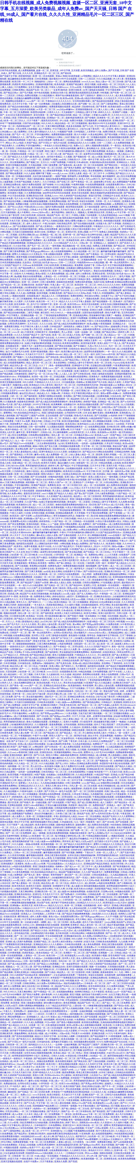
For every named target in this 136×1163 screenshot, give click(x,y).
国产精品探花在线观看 (103, 101)
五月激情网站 (86, 204)
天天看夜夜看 (62, 969)
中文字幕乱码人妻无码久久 (108, 126)
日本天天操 (39, 674)
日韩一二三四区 (104, 143)
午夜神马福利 (78, 254)
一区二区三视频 (25, 674)
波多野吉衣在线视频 (93, 154)
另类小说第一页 (124, 613)
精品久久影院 (115, 382)
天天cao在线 (76, 87)
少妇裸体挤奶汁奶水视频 (36, 287)
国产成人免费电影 (12, 705)
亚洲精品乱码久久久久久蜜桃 (82, 143)
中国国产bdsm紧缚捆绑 (87, 1139)
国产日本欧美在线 (82, 374)
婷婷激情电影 (25, 76)
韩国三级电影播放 (36, 179)
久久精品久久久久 (74, 864)
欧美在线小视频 (64, 307)
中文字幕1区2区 (94, 471)
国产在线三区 (16, 171)
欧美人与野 (76, 440)
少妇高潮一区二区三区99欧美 (24, 555)
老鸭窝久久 (127, 599)
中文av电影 (50, 1022)
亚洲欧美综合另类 (35, 196)
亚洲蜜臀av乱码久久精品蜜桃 (28, 388)
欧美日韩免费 (45, 140)
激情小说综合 (33, 471)
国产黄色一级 (16, 685)
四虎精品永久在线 (44, 1089)
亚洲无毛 (37, 894)
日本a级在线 (82, 162)
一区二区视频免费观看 (86, 260)
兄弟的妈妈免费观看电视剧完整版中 (25, 190)
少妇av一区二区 (54, 81)
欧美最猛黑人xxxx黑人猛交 (27, 318)
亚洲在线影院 (116, 560)
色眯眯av (59, 866)
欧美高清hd (71, 424)
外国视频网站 (108, 293)
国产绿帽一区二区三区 (89, 104)
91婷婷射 (13, 669)
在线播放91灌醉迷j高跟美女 (79, 268)
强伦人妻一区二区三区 (62, 435)
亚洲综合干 (78, 482)
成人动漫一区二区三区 (123, 730)
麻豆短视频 (64, 229)
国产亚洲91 (103, 566)
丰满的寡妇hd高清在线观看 (103, 162)
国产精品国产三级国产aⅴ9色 (60, 1070)
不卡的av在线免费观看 (33, 652)
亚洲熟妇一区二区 (55, 118)
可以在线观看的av (55, 864)
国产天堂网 (88, 493)
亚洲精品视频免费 (64, 513)
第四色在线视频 (85, 724)
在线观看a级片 (34, 296)
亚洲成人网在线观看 (31, 221)
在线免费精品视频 (103, 204)
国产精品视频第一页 (102, 301)
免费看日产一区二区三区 (105, 744)
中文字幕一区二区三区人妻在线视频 (27, 777)
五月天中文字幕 (20, 104)
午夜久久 (96, 293)
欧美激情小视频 (15, 193)
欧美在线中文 (6, 889)
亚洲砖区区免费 (122, 997)
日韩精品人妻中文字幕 (86, 112)
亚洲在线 (12, 360)
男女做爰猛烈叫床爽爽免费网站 (74, 652)
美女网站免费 (22, 449)
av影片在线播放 (13, 507)
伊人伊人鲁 (118, 79)
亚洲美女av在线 (7, 1117)
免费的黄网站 (77, 296)
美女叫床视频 (83, 800)
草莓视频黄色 (24, 376)
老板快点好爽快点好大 (58, 538)
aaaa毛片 (48, 360)
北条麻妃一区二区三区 (45, 577)
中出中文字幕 (121, 727)
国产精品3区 (120, 246)
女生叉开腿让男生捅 (38, 87)
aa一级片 (132, 390)
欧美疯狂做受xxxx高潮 (119, 106)
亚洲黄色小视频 (89, 727)
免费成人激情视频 (29, 928)
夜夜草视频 (21, 257)
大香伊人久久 (53, 112)
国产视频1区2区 (91, 869)
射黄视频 (128, 429)
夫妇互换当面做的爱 (42, 176)
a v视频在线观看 (18, 296)
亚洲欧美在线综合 (103, 596)
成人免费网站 (20, 132)
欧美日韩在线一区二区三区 (23, 989)
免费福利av (37, 663)
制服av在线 (15, 978)
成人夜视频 (101, 755)
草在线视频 (96, 176)
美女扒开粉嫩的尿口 (45, 813)
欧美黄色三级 (89, 474)
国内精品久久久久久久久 (40, 1044)
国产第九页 (29, 875)
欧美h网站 (92, 577)
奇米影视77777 (101, 772)
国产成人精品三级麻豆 (36, 658)
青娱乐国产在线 (111, 691)
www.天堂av (74, 488)
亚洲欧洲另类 (6, 1033)
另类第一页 (101, 201)
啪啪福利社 (40, 81)
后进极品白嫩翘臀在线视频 (27, 98)
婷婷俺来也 (118, 429)
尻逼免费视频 (104, 429)
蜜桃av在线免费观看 (48, 229)
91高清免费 (64, 897)
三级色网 (109, 240)
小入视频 (67, 157)
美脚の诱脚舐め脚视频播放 (32, 1005)
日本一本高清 (41, 418)
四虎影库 (16, 84)
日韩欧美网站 (18, 90)
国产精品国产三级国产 (89, 1044)
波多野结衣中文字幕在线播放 (112, 669)
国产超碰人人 (68, 287)
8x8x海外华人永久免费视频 (117, 588)
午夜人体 (4, 738)
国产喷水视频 (111, 134)
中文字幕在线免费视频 (97, 513)
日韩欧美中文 (41, 332)
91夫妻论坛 (118, 1025)
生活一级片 (89, 354)
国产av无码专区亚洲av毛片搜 (105, 813)
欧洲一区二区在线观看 (44, 76)
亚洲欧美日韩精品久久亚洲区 (73, 1067)
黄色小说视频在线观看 (63, 655)
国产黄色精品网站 (91, 702)
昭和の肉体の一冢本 (51, 474)
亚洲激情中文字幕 (61, 886)
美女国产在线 (65, 624)
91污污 (109, 1033)
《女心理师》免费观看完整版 (94, 574)
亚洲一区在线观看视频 (12, 955)
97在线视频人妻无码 (111, 582)
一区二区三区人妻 (53, 154)
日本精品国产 (56, 326)
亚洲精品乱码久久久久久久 (40, 243)
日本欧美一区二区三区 (95, 983)
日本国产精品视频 (23, 182)
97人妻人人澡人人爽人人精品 (108, 109)
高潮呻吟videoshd (54, 354)
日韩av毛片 (101, 265)
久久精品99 (75, 727)
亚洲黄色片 (94, 376)
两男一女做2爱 (126, 1031)
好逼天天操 (89, 941)
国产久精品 (50, 972)
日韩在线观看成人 (100, 875)
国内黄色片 (105, 627)
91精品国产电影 (11, 237)
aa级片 (129, 699)
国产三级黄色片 (88, 95)
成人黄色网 (90, 883)
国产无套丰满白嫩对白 (40, 997)
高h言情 (92, 505)
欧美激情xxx (103, 432)
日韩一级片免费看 (37, 427)
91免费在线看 (112, 624)
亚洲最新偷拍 (21, 563)
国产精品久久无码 (23, 619)
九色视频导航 (97, 794)
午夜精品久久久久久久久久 (59, 101)
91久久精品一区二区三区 (82, 761)
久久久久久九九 (113, 649)
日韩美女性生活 (111, 310)
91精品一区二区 (35, 154)
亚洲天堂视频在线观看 (17, 165)
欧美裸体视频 (16, 287)
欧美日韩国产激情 (72, 1086)
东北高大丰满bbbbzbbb (21, 532)
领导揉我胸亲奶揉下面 (23, 841)
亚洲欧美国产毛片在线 (96, 382)
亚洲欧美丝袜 (28, 285)
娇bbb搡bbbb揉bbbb (53, 1003)
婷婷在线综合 (59, 596)
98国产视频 (39, 774)
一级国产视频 (60, 176)
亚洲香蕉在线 (72, 443)
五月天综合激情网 (19, 1047)
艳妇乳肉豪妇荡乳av (73, 983)
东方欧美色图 (107, 168)
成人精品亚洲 (49, 1120)
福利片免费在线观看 (32, 184)
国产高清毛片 (7, 1014)
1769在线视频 (103, 1070)
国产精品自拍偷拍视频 (19, 106)
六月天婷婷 (29, 301)
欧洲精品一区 (81, 555)
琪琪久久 (52, 438)
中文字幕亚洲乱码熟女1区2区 (85, 393)
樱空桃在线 (23, 916)
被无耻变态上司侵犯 (33, 310)
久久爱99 (103, 549)
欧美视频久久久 (90, 928)
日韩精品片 (107, 702)
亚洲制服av (29, 518)
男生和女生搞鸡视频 (73, 683)
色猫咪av (80, 382)
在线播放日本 (70, 404)
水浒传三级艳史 (106, 1072)
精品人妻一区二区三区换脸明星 (21, 168)
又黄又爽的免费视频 (55, 126)
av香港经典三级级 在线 (28, 752)
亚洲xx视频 (83, 232)
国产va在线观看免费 (123, 1142)
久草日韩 (28, 454)
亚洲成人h (115, 774)
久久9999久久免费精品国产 (111, 287)
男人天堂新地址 (29, 340)
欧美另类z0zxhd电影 (84, 889)
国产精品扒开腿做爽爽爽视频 (120, 666)
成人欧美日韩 (123, 786)
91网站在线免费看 (52, 388)
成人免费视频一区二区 (54, 240)
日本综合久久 (10, 290)
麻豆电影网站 (58, 212)
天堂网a (18, 652)
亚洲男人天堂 (90, 585)
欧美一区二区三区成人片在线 (66, 335)
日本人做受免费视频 (105, 493)
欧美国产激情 (42, 285)
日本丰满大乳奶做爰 (126, 688)
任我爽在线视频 (7, 338)
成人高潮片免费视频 (23, 941)
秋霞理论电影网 (38, 112)
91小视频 (102, 616)
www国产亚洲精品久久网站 (50, 137)
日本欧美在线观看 (46, 702)
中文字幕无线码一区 (100, 838)
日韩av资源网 (101, 1128)
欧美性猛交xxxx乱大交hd (115, 903)
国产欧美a (31, 137)
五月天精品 (23, 209)
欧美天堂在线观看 (80, 193)
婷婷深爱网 (6, 357)
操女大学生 (17, 379)
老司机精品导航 (22, 933)
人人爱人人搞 (23, 1070)
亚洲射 (115, 627)
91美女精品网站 (96, 134)
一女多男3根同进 (59, 90)
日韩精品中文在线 (111, 196)
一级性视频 (55, 246)
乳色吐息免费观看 (116, 260)
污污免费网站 (21, 87)
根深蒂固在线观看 (74, 207)
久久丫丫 (43, 365)
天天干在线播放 (77, 688)
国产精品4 (82, 235)
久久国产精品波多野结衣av (109, 532)
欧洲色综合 (94, 710)
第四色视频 (37, 187)
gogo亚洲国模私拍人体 (86, 287)
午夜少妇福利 (49, 223)
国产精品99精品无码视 (61, 115)
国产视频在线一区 (82, 157)
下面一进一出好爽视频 (39, 104)
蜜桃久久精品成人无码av (98, 1117)
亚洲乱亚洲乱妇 (22, 972)
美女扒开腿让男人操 (57, 694)
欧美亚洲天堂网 (44, 407)
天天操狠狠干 (68, 112)
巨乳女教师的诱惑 (111, 371)
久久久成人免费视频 (26, 293)
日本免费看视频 (100, 671)
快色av (79, 1053)
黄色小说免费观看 (110, 674)
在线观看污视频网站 (66, 800)
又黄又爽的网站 (26, 891)
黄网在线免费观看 (72, 81)
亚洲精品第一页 (42, 1031)
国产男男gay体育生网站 (93, 624)
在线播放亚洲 (105, 120)
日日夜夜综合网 (107, 530)
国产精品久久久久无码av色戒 (77, 293)
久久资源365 (107, 1122)
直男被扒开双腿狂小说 (62, 1042)
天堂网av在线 (107, 891)
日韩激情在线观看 (18, 154)
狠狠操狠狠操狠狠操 (26, 644)
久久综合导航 (19, 246)
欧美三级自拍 (59, 588)
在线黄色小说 (105, 577)
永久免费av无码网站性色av (95, 936)
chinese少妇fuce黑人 (41, 212)
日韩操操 (10, 418)
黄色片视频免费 (124, 827)
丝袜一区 (97, 691)
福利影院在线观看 (25, 543)
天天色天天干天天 (51, 894)
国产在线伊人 (86, 271)
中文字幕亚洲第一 (114, 90)
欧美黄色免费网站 (71, 343)
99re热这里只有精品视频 (90, 588)
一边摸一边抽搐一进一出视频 (87, 332)
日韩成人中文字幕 (39, 209)
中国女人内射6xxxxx (59, 87)
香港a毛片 (78, 415)
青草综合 (91, 635)
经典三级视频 (92, 972)
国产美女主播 (51, 446)
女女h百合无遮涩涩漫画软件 (19, 115)
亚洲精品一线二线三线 (51, 235)
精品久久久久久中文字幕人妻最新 (109, 76)
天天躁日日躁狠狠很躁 (23, 232)
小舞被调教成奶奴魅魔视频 (35, 201)
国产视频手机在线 (14, 708)
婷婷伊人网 (123, 332)
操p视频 (18, 276)
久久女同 (20, 552)
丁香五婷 (72, 741)
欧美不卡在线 (45, 546)
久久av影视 (13, 1122)
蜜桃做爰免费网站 (118, 574)
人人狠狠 (4, 755)
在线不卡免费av (31, 1161)
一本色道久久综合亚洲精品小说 (57, 145)
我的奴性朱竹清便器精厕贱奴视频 (104, 538)
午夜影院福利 (36, 360)
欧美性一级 (37, 376)
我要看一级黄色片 (78, 538)
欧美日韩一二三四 (55, 955)
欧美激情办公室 (24, 505)
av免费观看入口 (120, 204)
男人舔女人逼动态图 (47, 624)
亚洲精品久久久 (17, 137)
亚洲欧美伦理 (81, 357)
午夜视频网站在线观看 (75, 527)
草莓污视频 (129, 560)
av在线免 (117, 463)
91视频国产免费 (65, 132)
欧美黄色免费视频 (90, 1022)
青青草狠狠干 (33, 432)
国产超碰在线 (30, 218)
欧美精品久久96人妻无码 (104, 190)
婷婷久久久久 (105, 112)
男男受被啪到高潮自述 (36, 466)
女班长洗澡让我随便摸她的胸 (44, 204)
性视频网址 (54, 1039)
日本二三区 (85, 580)
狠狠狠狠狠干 (45, 975)
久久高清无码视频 (16, 855)
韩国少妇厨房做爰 (71, 76)
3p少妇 (61, 443)
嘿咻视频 (45, 980)
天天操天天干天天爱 (71, 1095)
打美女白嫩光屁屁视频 (56, 805)
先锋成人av (113, 719)
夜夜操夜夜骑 (107, 972)
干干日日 (90, 688)
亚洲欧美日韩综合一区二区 (87, 198)
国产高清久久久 (127, 243)
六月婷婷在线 (18, 471)
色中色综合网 (64, 1117)
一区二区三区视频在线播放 (51, 424)
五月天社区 (33, 324)
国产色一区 (19, 697)
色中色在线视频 (42, 93)
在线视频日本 (70, 190)
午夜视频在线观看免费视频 (96, 87)
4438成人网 (115, 229)
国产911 (124, 1103)
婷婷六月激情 (35, 368)
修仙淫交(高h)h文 (120, 329)
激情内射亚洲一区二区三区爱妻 (27, 769)
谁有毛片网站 (59, 997)
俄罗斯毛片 (79, 569)
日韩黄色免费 (63, 699)
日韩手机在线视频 (31, 123)
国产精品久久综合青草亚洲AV (78, 844)
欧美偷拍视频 (85, 658)
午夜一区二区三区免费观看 (17, 112)
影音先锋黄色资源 (74, 641)
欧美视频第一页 (62, 399)
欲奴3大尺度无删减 (108, 368)
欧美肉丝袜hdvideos (13, 961)
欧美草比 (18, 546)
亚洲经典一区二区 (48, 574)
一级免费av (85, 619)
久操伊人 (45, 680)
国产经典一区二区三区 (121, 93)
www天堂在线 (46, 555)
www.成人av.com (60, 173)
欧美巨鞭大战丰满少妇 (72, 351)
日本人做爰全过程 (107, 349)
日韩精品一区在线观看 (84, 521)
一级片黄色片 (80, 680)
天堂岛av (114, 87)
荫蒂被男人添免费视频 (78, 176)
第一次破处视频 (39, 802)
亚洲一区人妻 (60, 304)
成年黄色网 (46, 994)
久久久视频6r (90, 429)
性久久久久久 (101, 346)
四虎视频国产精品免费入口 (39, 646)
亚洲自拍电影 (33, 524)
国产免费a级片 (68, 894)
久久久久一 (59, 619)
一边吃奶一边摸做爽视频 (91, 443)
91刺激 (131, 335)
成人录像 (70, 273)
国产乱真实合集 (78, 491)
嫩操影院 (93, 368)
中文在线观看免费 (54, 936)
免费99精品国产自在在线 (58, 290)
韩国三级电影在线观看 (103, 374)
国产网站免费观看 (14, 173)
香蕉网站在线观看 (38, 566)
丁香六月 (37, 530)
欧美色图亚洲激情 (64, 1061)
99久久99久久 (47, 123)
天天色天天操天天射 (70, 209)
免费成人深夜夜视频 (109, 232)
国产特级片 (20, 179)
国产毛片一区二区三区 (23, 134)
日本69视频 (102, 438)
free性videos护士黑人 (49, 950)
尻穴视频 (77, 1050)
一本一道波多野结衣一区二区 (74, 964)
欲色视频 (77, 582)
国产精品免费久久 (27, 268)
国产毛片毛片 (12, 349)
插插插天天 (113, 243)
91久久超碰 (29, 173)
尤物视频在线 (110, 154)
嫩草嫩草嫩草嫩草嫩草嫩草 (114, 251)
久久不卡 (82, 535)
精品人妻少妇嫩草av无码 (113, 518)
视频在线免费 (92, 299)
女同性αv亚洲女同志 (52, 530)
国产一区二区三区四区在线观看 (88, 791)
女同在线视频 (70, 724)
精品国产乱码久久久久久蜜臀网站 (118, 816)
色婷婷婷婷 (96, 652)
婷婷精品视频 (124, 338)
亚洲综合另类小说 (59, 93)
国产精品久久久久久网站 (92, 660)
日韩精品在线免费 (70, 660)
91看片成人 (32, 140)
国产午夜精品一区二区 (82, 182)
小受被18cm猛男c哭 (100, 115)
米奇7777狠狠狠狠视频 (11, 123)
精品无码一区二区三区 (103, 658)
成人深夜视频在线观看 (91, 1025)
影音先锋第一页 (41, 115)
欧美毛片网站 (90, 613)
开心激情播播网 (60, 432)
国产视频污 (18, 357)
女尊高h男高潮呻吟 (17, 324)
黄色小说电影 (121, 129)
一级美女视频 (46, 460)
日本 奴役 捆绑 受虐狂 (93, 413)
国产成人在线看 (7, 1100)
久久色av (16, 329)
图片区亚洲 (13, 802)
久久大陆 (131, 218)
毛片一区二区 (115, 346)
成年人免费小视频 (64, 379)
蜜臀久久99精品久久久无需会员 (27, 254)
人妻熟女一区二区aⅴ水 (34, 955)
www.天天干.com (113, 660)
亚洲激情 (130, 638)
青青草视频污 (128, 229)
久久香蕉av (124, 557)
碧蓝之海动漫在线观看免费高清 (108, 209)
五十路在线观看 (92, 207)
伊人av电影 (18, 143)
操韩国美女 (69, 326)
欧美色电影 (60, 84)
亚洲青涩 (74, 925)
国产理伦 (4, 669)
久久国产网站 (31, 502)
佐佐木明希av (49, 479)
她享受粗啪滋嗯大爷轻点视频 (45, 822)
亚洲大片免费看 (71, 722)
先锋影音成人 (29, 719)
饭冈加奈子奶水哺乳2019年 (95, 994)
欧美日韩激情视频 (70, 421)
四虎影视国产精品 (69, 187)
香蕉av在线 (72, 588)
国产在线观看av (100, 524)
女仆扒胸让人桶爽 (59, 488)
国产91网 (18, 591)
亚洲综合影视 (99, 273)
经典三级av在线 (112, 791)
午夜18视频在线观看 (53, 254)
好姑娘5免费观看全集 (124, 716)
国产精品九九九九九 (87, 961)
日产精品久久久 (11, 655)
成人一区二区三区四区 (44, 505)
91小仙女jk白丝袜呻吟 (121, 833)
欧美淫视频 (42, 293)
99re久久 (4, 800)
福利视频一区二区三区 (19, 766)
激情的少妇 (112, 357)
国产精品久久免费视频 (49, 599)
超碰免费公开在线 (103, 182)
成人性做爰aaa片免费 (98, 1039)
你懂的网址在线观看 (110, 783)
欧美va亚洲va (73, 1025)
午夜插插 (28, 1058)
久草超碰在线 (21, 368)
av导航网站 (86, 76)
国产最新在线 (65, 165)
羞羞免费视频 (55, 724)
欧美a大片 (86, 560)
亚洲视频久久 (55, 722)
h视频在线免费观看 (23, 577)
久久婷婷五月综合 (78, 1150)
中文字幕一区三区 (126, 212)
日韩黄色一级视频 (68, 1106)
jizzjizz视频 (110, 922)
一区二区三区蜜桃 (91, 440)
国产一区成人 (28, 407)
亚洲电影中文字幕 (80, 365)
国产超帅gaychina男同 (60, 716)
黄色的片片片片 (42, 978)
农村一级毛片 (104, 905)
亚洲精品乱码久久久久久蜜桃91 (48, 944)
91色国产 (91, 1070)
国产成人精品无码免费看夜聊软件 (70, 324)
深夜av (73, 763)
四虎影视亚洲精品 (55, 605)
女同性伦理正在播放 (106, 827)
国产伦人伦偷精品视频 (53, 221)
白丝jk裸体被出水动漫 (109, 602)
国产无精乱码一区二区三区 (112, 677)
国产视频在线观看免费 (19, 858)
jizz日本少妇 (47, 621)
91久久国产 (32, 588)
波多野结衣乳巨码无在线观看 (57, 193)
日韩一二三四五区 (87, 79)
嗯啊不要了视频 (43, 173)
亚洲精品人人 (100, 243)
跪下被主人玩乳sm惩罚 (83, 841)
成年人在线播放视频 (37, 880)
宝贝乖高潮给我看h (82, 101)
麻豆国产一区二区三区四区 (78, 875)
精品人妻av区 (30, 424)
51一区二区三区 (7, 1039)
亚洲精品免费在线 (12, 184)
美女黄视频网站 (17, 162)
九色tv (90, 346)
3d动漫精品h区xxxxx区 (31, 1136)
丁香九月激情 (39, 1000)
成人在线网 (83, 1028)
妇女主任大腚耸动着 (125, 457)
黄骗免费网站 (21, 1033)
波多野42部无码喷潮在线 (90, 187)
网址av (9, 143)
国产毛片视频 (26, 93)
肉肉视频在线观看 (112, 221)
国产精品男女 (21, 1134)
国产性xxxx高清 (15, 207)
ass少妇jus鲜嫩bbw (66, 109)
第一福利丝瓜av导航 (120, 471)
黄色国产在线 (83, 813)
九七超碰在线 (53, 674)
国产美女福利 (16, 800)
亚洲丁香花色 (109, 479)
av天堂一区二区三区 (46, 109)
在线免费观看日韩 (66, 774)
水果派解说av (16, 649)
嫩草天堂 (20, 432)
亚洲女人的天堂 (7, 432)
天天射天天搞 (6, 563)
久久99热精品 (28, 273)
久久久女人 (34, 783)
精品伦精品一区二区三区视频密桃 (71, 123)
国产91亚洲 (16, 1019)
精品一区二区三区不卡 (94, 173)
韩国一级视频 (76, 969)
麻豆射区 (45, 312)
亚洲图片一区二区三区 (74, 953)
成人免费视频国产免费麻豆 (29, 240)
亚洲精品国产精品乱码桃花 (97, 864)
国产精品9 (37, 479)
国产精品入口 (7, 440)
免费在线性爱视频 (84, 282)
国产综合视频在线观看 (84, 223)
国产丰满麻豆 (80, 346)
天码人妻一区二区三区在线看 (95, 360)
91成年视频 (86, 421)
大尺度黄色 (78, 1142)
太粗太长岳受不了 (60, 838)
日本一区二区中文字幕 (72, 780)
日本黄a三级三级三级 (66, 813)
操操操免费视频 (43, 491)
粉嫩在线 (30, 399)
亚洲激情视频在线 (84, 109)
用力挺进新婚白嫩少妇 (56, 616)
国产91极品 (42, 557)
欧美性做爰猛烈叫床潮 (67, 1145)
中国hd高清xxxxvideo (34, 207)
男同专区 (66, 841)
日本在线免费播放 (103, 321)
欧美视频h (9, 485)
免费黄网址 (74, 1159)
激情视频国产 (54, 1108)
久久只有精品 (49, 182)
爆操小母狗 (38, 446)
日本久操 (57, 218)
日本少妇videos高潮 (15, 466)
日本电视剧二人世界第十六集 (88, 132)
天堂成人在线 (58, 980)
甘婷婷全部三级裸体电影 (65, 827)
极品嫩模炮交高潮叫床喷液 (21, 79)
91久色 (59, 98)
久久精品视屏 (12, 229)
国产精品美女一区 (123, 802)
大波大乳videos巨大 (114, 877)
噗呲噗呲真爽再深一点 (76, 427)
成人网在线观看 (98, 460)
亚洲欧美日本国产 (23, 641)
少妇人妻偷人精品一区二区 (82, 454)
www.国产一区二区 (35, 101)
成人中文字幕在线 (33, 797)
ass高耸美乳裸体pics (43, 516)
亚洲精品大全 (119, 324)
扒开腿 (106, 471)
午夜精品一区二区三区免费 (31, 151)
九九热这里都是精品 (108, 215)
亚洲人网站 (54, 666)
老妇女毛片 (122, 947)
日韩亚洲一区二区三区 (17, 1044)
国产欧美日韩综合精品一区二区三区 (23, 980)
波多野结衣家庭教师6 (94, 351)
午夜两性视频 (78, 184)
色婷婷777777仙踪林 (46, 591)
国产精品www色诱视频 (48, 964)
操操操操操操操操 (110, 440)
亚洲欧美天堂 (94, 1067)
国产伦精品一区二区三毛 (56, 585)
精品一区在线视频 (96, 919)
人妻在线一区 (79, 1005)
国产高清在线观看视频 (23, 1036)
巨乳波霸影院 (72, 1000)
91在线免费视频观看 (95, 184)
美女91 (97, 546)
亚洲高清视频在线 (66, 919)
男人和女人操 (78, 699)
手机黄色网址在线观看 (52, 527)
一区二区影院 (84, 502)
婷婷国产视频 (90, 402)
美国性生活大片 (108, 276)
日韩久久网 (124, 368)
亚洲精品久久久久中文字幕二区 (110, 140)
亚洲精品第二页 (17, 223)
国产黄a (78, 493)
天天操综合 (15, 340)
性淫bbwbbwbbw (52, 1075)
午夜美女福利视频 (67, 148)
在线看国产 (124, 555)
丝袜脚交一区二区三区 (118, 1061)
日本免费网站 (55, 1125)
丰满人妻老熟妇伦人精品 (75, 171)
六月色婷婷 (38, 710)
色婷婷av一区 (126, 232)
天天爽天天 (51, 1014)
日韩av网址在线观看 (71, 777)
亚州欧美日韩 (113, 427)
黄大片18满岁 (80, 134)
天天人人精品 (92, 808)
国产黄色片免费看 (73, 168)
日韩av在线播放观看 (67, 410)
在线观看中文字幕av (73, 571)
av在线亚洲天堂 (76, 432)
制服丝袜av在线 (20, 385)
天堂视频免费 (90, 120)
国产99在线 (76, 897)
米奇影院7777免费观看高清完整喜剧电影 (70, 978)
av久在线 (31, 557)
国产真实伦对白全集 (67, 438)
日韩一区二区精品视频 (54, 376)
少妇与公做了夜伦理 (89, 129)
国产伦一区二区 (52, 780)
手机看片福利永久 (84, 546)
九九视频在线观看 (56, 427)
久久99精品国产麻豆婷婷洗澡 (18, 371)
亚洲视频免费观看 (109, 710)
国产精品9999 (76, 585)
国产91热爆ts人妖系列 (108, 705)
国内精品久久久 (113, 769)
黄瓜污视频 (90, 84)
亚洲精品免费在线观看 (125, 282)
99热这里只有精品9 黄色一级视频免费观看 (88, 279)
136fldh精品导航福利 (55, 710)
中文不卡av (44, 488)
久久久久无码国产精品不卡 (27, 335)
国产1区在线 (43, 716)
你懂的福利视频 (56, 477)
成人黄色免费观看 (124, 95)
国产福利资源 (47, 613)
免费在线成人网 (88, 1100)
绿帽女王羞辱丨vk (85, 326)
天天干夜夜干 (25, 1108)
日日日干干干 (48, 98)
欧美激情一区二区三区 (43, 836)
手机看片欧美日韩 (68, 705)
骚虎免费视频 (68, 1072)
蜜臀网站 (8, 413)
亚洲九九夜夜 (75, 173)
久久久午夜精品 (99, 619)
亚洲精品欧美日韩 (95, 769)
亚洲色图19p (73, 811)
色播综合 (129, 151)
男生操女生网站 (92, 296)
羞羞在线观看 (31, 569)
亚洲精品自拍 (59, 967)
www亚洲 (25, 638)
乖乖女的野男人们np (43, 299)
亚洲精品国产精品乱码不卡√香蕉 (107, 800)
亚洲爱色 (19, 864)
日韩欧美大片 (74, 159)
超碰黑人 (109, 1083)
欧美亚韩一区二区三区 (86, 285)
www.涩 (16, 332)
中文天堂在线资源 (16, 196)
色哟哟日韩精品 (87, 755)
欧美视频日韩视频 (70, 580)
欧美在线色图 (43, 683)
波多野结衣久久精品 (119, 1039)
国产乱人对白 (62, 763)
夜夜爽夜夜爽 (111, 413)
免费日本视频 (76, 120)
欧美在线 (88, 415)
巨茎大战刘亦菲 (29, 279)
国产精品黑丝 (34, 321)
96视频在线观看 (123, 891)
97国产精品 (71, 802)
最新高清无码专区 (50, 120)
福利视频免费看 (87, 257)
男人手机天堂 (36, 329)
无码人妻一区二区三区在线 (93, 399)
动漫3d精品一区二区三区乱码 (111, 84)
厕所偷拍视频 (127, 549)
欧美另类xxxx (74, 304)
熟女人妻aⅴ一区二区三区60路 (110, 81)
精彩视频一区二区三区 (37, 482)
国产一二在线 (27, 877)
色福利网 (14, 788)
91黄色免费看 (98, 747)
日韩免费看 (8, 421)
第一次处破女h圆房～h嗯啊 (91, 649)
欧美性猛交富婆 (88, 343)
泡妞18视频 (112, 474)
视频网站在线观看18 (15, 101)
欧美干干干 (35, 1147)
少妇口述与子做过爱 (36, 694)
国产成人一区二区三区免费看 (36, 610)
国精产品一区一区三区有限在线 (76, 1111)
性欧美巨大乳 (120, 418)
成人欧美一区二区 (105, 644)
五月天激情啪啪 (8, 212)
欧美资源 (86, 747)
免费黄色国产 (122, 658)
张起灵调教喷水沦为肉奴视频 (34, 1122)
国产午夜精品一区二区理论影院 (101, 254)
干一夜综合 (9, 129)
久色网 (127, 318)
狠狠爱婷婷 (76, 788)
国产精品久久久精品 (126, 354)
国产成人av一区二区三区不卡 (49, 518)
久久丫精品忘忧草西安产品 (59, 1005)
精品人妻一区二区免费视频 (47, 1114)
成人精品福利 (10, 674)
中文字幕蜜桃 (24, 479)
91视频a (57, 719)
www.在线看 (119, 858)
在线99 (17, 273)
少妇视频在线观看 (74, 468)
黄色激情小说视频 (77, 635)
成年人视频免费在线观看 (97, 145)
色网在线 (83, 418)
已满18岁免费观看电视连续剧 (117, 969)
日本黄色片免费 (13, 838)
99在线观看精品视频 (103, 1011)
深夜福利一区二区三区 (87, 463)
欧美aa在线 (68, 98)
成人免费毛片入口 (9, 599)
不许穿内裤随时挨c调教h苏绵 (71, 151)
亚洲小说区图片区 (71, 560)
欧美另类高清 (18, 886)
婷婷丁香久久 (72, 1122)
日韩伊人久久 (6, 683)
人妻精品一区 (50, 276)
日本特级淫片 (41, 1125)
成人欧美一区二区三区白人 (13, 120)
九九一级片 (116, 248)
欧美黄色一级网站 (47, 563)
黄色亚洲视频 (70, 1003)
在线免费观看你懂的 (10, 1136)
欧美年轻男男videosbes (103, 950)
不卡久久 (57, 900)
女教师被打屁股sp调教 (124, 761)
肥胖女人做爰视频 (58, 947)
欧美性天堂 (27, 905)
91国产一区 (36, 159)
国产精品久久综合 (39, 930)
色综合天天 (15, 279)
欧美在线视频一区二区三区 (74, 1039)
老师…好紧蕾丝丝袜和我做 (100, 716)
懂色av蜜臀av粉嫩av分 (75, 221)
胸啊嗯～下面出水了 (86, 852)
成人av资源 (97, 157)
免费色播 (109, 282)
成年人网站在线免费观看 (92, 240)
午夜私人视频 (78, 215)
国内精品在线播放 (18, 738)
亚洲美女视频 (84, 190)
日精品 (26, 460)
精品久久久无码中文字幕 (49, 660)
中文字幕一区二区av (103, 858)
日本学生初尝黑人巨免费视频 (51, 268)
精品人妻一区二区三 (73, 354)
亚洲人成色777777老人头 (113, 148)
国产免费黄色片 (42, 877)
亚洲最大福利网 (32, 727)
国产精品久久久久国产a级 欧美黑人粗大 (27, 157)
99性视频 (104, 93)
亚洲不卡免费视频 (79, 318)
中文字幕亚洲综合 (9, 457)
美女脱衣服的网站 (120, 605)
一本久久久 (40, 847)
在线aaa (19, 538)
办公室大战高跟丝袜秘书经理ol (116, 491)
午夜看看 (43, 666)
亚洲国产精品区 (39, 485)
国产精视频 (91, 953)
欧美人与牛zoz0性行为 (90, 179)
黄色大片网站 (52, 755)
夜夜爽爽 (105, 880)
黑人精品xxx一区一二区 (115, 335)
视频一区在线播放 (97, 357)
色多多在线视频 (27, 109)
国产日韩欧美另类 (116, 1014)
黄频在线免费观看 (46, 1061)
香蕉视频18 (52, 847)
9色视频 (44, 1081)
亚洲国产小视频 (120, 112)
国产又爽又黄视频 (33, 571)
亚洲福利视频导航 (44, 84)
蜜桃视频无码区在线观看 (48, 925)
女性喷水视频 (38, 513)
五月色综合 (50, 919)
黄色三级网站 (6, 702)
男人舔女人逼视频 (61, 491)
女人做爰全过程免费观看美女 (81, 248)
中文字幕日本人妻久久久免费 (35, 326)
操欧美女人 (71, 212)
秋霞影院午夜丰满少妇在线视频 (72, 479)
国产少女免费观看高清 (40, 449)
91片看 (27, 198)
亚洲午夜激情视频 (39, 351)
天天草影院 (9, 148)
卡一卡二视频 (112, 1120)
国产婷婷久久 (35, 602)
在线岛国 (106, 329)
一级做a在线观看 (73, 312)
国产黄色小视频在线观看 (69, 1022)
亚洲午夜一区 (69, 235)
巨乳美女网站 (123, 724)
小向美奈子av (28, 1067)
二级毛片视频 (124, 276)
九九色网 (122, 502)
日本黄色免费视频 (93, 969)
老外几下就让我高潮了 (105, 724)
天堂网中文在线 (47, 569)
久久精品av (37, 958)
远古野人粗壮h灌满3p (22, 830)
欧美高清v (15, 516)
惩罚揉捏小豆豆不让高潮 (119, 460)
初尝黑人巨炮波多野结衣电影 (46, 669)
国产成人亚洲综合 (44, 226)
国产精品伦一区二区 (73, 154)
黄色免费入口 (36, 349)
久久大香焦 (121, 187)
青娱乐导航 (37, 421)
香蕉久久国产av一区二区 (60, 482)
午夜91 (90, 321)
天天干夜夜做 (82, 310)
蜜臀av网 (24, 349)
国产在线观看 (122, 822)
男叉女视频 (98, 900)
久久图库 (18, 301)
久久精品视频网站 (39, 106)
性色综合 (57, 343)
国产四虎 (72, 1161)
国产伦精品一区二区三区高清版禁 (68, 819)
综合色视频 (109, 187)
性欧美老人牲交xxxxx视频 (73, 599)
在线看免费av (25, 1139)
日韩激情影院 (63, 296)
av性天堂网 (5, 471)
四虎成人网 (13, 594)
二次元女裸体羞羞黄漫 (46, 443)
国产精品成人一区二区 (70, 733)
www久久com (88, 81)
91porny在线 (118, 363)
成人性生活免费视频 (126, 176)
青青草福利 (108, 218)
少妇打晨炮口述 (72, 137)
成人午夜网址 (45, 129)
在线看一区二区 (75, 541)
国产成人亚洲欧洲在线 (88, 802)
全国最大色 (101, 223)
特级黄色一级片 (94, 822)
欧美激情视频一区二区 (52, 844)
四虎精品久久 (111, 171)
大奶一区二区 (16, 396)
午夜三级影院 (121, 591)
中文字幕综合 (38, 496)
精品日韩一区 (105, 730)
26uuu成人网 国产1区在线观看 (31, 1064)
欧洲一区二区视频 (73, 905)
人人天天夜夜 (111, 555)
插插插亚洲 (55, 580)
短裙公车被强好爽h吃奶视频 (38, 343)
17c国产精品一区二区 (126, 493)
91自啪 (25, 329)
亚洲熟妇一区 (26, 237)
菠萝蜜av (22, 783)
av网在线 (18, 310)
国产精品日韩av (11, 93)
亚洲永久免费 (96, 310)
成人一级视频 (39, 833)
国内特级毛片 (116, 1019)
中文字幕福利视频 (80, 466)
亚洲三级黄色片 (82, 371)
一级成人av (96, 390)
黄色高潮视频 (79, 769)
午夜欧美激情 (26, 1159)
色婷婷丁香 (89, 265)
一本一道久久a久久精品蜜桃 (119, 351)
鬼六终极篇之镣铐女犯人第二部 (70, 836)
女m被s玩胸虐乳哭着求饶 (59, 744)
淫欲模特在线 (88, 106)
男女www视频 (92, 1153)
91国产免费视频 (58, 162)
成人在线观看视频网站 (62, 251)
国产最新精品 (16, 454)
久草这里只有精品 (114, 268)
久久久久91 (70, 758)
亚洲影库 (72, 658)
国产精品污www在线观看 (22, 443)
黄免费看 (78, 265)
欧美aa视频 (92, 324)
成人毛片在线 (117, 505)
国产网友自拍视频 (63, 346)
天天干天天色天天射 (11, 221)
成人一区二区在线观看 (95, 485)
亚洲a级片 (118, 301)
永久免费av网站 (15, 493)
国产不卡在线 (115, 671)
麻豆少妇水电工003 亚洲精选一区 (38, 986)
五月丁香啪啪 (126, 635)
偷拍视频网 (83, 368)
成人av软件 (86, 209)
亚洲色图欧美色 (56, 1122)
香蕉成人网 (26, 710)
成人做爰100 (77, 886)
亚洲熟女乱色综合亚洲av (70, 329)
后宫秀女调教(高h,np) (28, 235)
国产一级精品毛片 (90, 627)
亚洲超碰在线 (7, 566)
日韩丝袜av (36, 677)
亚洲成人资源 (10, 118)
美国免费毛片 (16, 424)
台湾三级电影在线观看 (94, 90)
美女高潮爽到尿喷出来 (25, 683)
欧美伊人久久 (128, 196)
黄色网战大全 (93, 148)
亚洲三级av (70, 477)
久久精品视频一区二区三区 (87, 251)
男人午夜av (66, 677)
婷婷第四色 (44, 521)
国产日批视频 (66, 415)
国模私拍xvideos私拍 (90, 1122)
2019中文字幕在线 (41, 404)
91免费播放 (80, 1019)
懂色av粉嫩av (118, 546)
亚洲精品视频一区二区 (32, 315)
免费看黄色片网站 (42, 596)
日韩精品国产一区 (105, 257)
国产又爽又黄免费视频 (14, 251)
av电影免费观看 (65, 644)
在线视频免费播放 (124, 797)
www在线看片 (115, 535)
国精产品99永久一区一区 (65, 407)
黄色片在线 (72, 858)
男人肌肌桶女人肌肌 (118, 755)
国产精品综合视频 (12, 201)
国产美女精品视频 (74, 552)
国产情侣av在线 (12, 947)
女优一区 (102, 260)
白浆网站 (20, 145)
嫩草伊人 (81, 148)
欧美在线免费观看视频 (58, 833)
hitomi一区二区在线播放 (89, 816)
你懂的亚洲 (13, 630)
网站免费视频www (17, 1017)
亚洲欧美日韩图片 (49, 705)
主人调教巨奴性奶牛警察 (56, 349)
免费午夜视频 (30, 546)
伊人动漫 (64, 120)
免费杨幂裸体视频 (124, 752)
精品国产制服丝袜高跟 (63, 198)
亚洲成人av (111, 212)
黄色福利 (32, 260)
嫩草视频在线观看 (52, 852)
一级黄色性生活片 (63, 226)
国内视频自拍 (76, 1014)
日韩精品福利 (90, 780)
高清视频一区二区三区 (121, 880)
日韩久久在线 (58, 1056)
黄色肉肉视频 (6, 763)
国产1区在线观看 (39, 477)
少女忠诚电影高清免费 (64, 975)
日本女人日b (29, 925)
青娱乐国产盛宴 (120, 446)
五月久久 (45, 162)
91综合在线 (122, 132)
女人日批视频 (127, 404)
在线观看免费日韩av (116, 184)
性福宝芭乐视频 (66, 260)
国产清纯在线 (52, 357)
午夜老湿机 (125, 813)
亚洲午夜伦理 (70, 1028)
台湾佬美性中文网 (126, 379)
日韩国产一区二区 (19, 633)
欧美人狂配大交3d (97, 477)
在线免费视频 (25, 446)
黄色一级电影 (129, 861)
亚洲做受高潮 (72, 240)
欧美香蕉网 (37, 265)
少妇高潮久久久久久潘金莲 (104, 914)
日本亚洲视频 (41, 79)
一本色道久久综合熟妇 (31, 688)
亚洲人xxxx (48, 368)
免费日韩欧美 (109, 132)
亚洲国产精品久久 (110, 198)
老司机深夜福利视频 (33, 800)
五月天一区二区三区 (64, 321)
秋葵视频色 (54, 332)
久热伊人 (37, 182)
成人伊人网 (27, 978)
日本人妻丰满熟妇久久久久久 (42, 132)
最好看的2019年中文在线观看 (63, 79)
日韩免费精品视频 (9, 761)
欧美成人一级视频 (115, 151)
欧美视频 (50, 513)
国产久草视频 (115, 223)
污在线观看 (91, 215)
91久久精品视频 (104, 79)
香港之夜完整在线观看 (56, 855)
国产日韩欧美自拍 (104, 897)
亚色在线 (12, 744)
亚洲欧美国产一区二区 (123, 120)
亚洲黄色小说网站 (122, 641)
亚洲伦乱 (45, 1056)
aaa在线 (63, 159)
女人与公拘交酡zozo (9, 1128)
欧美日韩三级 (120, 237)
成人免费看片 (85, 524)
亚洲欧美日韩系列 (37, 1134)
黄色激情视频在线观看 (118, 137)
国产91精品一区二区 (101, 410)
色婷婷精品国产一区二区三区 (30, 126)
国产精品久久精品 (124, 766)
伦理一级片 (101, 563)
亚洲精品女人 (123, 162)
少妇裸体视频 (102, 396)
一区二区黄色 (107, 129)
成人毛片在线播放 (124, 1114)
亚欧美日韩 (91, 730)
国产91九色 (88, 126)
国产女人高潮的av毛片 (88, 594)
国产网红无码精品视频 (84, 396)
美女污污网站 (32, 552)
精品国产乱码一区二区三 (38, 90)
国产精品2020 (89, 452)
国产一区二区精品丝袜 (66, 368)
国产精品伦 (130, 209)
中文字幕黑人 (13, 315)
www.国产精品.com (90, 783)
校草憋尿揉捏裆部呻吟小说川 (121, 886)
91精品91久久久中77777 (102, 591)
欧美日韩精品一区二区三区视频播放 (101, 541)
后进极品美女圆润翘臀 (101, 365)
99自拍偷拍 (115, 825)
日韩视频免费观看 (9, 393)
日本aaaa (27, 265)
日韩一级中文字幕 (90, 159)
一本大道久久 (38, 605)
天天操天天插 (116, 772)
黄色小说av (54, 916)
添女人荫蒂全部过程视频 (88, 958)
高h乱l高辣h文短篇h (110, 299)
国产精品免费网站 (73, 928)
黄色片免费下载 (112, 312)
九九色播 (123, 941)
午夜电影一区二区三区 (111, 594)
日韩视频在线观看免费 (69, 446)
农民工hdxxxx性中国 (106, 354)
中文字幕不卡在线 (52, 1047)
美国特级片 (43, 947)
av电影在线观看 (22, 889)
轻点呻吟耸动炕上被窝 (98, 235)
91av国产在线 (85, 1103)
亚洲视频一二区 (106, 953)
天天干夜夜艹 (33, 120)
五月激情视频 (59, 858)
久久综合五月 (110, 98)
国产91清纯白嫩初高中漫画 (48, 1128)
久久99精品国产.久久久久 (66, 243)
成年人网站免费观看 (97, 1147)
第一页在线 (11, 151)
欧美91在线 (40, 232)
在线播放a (51, 774)
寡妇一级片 (54, 351)
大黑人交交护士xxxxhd (14, 390)
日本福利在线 (43, 1042)
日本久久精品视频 (9, 446)
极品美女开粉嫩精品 (79, 838)
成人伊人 (126, 933)
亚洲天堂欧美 (75, 90)
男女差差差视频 (73, 1089)
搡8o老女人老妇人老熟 (47, 535)
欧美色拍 (37, 429)
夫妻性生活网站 (13, 1008)
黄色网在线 (122, 190)
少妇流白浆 (54, 287)
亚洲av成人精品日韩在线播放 (89, 98)
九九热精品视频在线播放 (52, 783)
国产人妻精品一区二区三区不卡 (59, 310)
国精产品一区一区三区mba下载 (43, 374)
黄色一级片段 (118, 646)
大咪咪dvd (19, 354)
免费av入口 (79, 145)
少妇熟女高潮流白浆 (72, 474)
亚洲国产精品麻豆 (75, 84)
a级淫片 (71, 596)
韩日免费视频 (23, 338)
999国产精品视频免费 (119, 569)
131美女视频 (71, 713)
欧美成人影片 (86, 1047)
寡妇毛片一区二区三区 (114, 157)
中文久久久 (22, 410)
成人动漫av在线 (38, 1070)
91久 (56, 299)
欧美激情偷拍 (75, 685)
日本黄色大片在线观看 (92, 449)
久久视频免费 (9, 402)
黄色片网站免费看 (69, 524)
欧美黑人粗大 (38, 290)
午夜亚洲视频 (84, 950)
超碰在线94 (36, 248)
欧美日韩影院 (26, 827)
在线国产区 (107, 488)
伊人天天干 (15, 535)
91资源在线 (71, 1056)
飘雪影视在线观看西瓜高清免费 (84, 93)
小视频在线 (98, 507)
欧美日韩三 (52, 1064)
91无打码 (106, 546)
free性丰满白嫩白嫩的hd (120, 279)
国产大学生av (103, 505)
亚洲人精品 (86, 246)
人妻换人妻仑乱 (64, 1142)
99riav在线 (29, 379)
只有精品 (14, 109)
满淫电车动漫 (80, 736)
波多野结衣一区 (90, 1050)
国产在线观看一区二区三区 (100, 237)
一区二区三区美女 (98, 830)
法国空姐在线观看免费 (93, 312)
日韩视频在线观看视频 (95, 1014)
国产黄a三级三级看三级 (19, 187)
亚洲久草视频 (110, 454)
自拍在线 (41, 215)
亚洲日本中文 (124, 123)
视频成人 (82, 212)
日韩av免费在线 (95, 221)
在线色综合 (74, 349)
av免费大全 (33, 713)
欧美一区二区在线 (103, 363)
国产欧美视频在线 (121, 866)
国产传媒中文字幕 (9, 76)
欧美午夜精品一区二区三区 (19, 429)
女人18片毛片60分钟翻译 (83, 290)
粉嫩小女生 (117, 1008)
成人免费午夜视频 (43, 827)
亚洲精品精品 (67, 265)
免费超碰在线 (93, 491)
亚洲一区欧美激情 (101, 788)
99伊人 (60, 591)
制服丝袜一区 (82, 516)
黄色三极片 (50, 151)
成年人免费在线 (83, 273)
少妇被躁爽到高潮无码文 (124, 596)
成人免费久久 (10, 680)
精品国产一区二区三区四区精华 (114, 1017)
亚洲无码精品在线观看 (29, 939)
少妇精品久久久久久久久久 (27, 861)
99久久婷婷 (28, 382)
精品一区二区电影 (82, 115)
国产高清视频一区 (65, 390)
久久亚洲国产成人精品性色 (60, 496)
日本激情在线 (45, 218)
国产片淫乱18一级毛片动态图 (53, 143)
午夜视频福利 (25, 736)
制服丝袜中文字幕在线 (108, 635)
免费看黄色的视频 (116, 399)
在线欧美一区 (50, 329)
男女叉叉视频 (37, 607)
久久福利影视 (93, 276)
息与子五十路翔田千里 (41, 304)
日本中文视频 (86, 811)
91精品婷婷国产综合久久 (101, 418)
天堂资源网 (11, 671)
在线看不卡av (107, 296)
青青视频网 (15, 610)
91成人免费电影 (15, 875)
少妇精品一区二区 (75, 140)
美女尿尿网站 (60, 363)
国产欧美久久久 (97, 543)
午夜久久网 (59, 889)
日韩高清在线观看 (24, 148)
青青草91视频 (16, 518)
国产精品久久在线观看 (97, 847)
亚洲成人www (52, 196)
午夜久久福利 (16, 513)
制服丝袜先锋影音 (78, 833)
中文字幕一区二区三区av (18, 159)
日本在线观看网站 (77, 772)
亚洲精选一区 (7, 179)
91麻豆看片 (6, 385)
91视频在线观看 (106, 727)
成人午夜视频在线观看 (25, 716)
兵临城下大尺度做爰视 (97, 569)
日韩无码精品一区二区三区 (54, 772)
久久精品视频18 (47, 95)
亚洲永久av (65, 880)
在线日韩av (107, 407)
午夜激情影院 (26, 774)
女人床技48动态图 (83, 797)
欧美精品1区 (6, 246)
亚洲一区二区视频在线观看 (94, 137)
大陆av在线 (64, 1033)
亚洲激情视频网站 (63, 752)
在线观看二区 (21, 260)
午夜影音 (71, 162)
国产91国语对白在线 (110, 404)
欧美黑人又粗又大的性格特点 (25, 271)
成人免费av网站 (70, 530)
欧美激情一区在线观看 (109, 585)
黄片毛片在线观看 (44, 399)
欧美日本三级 (110, 1064)
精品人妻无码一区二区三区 (39, 363)
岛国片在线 (99, 282)
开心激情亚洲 (104, 655)
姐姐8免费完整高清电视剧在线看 (62, 1134)
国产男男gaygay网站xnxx (38, 251)
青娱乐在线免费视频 (69, 204)
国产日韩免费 (14, 468)
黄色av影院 (40, 273)
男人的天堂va (37, 766)
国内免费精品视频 (104, 997)
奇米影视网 (88, 685)
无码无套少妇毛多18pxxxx (45, 262)
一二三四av (48, 602)
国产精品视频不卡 (99, 1036)
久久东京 (20, 758)
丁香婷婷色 (117, 663)
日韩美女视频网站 (91, 582)
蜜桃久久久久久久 (105, 95)
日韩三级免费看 (50, 165)
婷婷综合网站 (125, 708)
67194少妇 (35, 858)
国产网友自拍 (111, 165)
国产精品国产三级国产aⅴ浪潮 (30, 415)
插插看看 (47, 886)
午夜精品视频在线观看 (26, 691)
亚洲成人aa (59, 360)
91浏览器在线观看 (107, 947)
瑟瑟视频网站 (35, 410)
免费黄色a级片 (55, 566)
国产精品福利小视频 (41, 198)
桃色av (75, 1103)
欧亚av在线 (105, 159)
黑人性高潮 (91, 699)
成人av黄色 (46, 858)
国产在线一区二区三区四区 (50, 168)
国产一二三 (103, 229)
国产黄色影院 (99, 1111)
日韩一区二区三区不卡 (78, 694)
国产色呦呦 (48, 184)
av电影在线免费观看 (22, 866)
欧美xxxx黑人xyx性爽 (35, 864)
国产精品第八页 (51, 733)
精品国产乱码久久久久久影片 (53, 279)
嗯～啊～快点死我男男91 (118, 262)
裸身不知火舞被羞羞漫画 (67, 95)
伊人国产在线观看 (89, 1017)
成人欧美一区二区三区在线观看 (88, 165)
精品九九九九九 (56, 905)
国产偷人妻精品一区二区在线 (71, 563)
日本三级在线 (117, 1070)
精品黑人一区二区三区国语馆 (88, 496)
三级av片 (34, 460)
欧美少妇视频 (60, 460)
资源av (59, 76)
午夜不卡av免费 (22, 421)
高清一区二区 (55, 418)
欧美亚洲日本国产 (9, 747)
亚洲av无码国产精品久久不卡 (84, 911)
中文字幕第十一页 (121, 552)
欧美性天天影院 (49, 463)
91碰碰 (90, 772)
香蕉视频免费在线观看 (98, 510)
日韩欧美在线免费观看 (103, 499)
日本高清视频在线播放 (11, 262)
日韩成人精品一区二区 (125, 953)
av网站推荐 (38, 747)
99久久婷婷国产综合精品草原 (24, 975)
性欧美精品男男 (64, 223)
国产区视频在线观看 (123, 758)
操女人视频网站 (11, 688)
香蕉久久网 (11, 780)
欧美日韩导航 (117, 864)
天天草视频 (79, 513)
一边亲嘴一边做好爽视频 (114, 340)
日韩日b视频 (70, 518)
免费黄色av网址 (96, 555)
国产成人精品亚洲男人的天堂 (22, 964)
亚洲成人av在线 (53, 777)
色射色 (66, 788)
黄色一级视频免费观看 (60, 365)
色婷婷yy (24, 1147)
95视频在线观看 (11, 1147)
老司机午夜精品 (54, 157)
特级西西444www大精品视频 (91, 262)
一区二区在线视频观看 (55, 630)
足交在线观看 (52, 415)
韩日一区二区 (6, 452)
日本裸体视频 (118, 699)
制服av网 (55, 393)
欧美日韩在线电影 (114, 318)
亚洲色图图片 (72, 619)
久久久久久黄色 (29, 624)
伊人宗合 (129, 864)
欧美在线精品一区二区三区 (49, 953)
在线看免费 (110, 975)
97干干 (3, 435)
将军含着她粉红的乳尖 (64, 516)
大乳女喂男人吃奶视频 (26, 129)
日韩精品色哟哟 (122, 452)
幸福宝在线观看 (87, 201)
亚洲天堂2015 (69, 1125)
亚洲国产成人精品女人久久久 (121, 468)
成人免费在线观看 (72, 747)
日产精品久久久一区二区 (113, 638)
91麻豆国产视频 (50, 897)
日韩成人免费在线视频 (27, 95)
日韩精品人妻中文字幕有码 (81, 363)
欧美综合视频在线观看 (88, 404)
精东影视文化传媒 (65, 1019)
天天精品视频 (35, 165)
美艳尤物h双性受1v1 (80, 708)
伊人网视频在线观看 (102, 421)
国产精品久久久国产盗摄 (115, 390)
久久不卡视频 (112, 916)
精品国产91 (25, 594)
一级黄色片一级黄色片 (12, 1058)
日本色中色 (120, 218)
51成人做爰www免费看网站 (69, 702)
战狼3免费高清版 (38, 118)
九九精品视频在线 (115, 747)
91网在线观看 (122, 697)
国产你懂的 (90, 118)
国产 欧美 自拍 (8, 538)
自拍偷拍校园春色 (36, 257)
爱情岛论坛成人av (59, 1097)
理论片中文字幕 (22, 822)
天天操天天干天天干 (35, 354)
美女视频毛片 (80, 633)
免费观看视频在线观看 (60, 106)
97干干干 (45, 1131)
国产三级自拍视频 (127, 438)
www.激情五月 (44, 499)
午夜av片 (124, 541)
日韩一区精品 (105, 388)
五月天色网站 (28, 535)
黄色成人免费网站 (80, 543)
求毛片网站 (105, 605)
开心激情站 (87, 733)
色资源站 (101, 474)
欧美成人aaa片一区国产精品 (108, 435)
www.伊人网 (52, 148)
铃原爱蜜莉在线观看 (33, 1019)
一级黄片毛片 (10, 209)
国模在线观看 (78, 730)
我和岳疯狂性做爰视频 (73, 218)
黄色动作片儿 (10, 479)
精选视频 (125, 371)
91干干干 (94, 232)
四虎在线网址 (28, 84)
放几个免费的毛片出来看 (18, 351)
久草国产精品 (31, 143)
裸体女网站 (96, 371)
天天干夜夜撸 (39, 371)
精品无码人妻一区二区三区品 (24, 365)
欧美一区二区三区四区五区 (70, 485)
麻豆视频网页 (109, 176)
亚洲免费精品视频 (58, 201)
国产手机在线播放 (56, 641)
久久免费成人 (6, 852)
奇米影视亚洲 (122, 530)
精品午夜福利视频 (116, 925)
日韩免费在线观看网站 (77, 376)
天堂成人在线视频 (27, 1145)
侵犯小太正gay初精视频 (73, 1128)
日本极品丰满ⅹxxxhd (84, 435)
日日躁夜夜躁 (68, 382)
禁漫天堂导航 (95, 196)
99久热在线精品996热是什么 (27, 413)
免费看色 (51, 485)
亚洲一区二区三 (123, 168)
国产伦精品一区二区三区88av (116, 179)
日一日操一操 (82, 557)
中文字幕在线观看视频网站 (121, 265)
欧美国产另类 (111, 1108)
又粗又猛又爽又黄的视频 (90, 713)
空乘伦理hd (23, 118)
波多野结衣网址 (106, 457)
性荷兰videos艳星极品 (34, 805)
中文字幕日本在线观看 (85, 379)
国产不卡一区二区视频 (109, 738)
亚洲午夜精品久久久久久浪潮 (53, 452)
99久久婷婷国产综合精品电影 (73, 196)
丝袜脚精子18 (119, 388)
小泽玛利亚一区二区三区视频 (72, 276)
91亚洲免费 (85, 1134)
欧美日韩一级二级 (98, 719)
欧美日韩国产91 (123, 499)
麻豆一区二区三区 (124, 118)
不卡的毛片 (15, 1086)
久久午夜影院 (114, 201)
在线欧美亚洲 (119, 159)
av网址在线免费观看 (53, 190)
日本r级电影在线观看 (55, 1025)
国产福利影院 (30, 396)
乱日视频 (82, 749)
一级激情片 (125, 585)
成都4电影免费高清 (74, 118)
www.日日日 (27, 307)
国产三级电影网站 (110, 104)
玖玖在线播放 (127, 783)
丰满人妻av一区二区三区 (62, 285)
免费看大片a (48, 321)
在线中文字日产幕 (31, 705)
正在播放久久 (41, 730)
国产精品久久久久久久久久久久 (19, 847)
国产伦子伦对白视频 (125, 296)
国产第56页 (73, 201)
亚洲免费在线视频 (17, 321)
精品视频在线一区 (71, 246)
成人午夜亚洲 (27, 332)
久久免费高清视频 (124, 240)
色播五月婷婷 (10, 605)
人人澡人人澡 (65, 374)
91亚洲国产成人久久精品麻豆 (84, 549)
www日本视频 (7, 641)
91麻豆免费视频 (15, 510)
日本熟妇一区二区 (94, 482)
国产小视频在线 (125, 883)
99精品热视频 (105, 463)
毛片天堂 (4, 154)
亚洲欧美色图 (55, 293)
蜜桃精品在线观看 (87, 438)
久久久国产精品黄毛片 (64, 546)
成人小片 (45, 1017)
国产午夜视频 (116, 513)
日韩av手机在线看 (122, 421)
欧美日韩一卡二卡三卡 (23, 81)
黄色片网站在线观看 (107, 379)
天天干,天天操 (79, 716)
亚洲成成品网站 (80, 315)
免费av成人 (128, 1036)
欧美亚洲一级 (26, 596)
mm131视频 (124, 215)
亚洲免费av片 (84, 607)
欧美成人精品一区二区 (64, 1053)
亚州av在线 (5, 819)
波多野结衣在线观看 (44, 346)
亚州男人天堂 (38, 635)
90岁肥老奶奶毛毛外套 (88, 385)
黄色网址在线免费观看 (14, 580)
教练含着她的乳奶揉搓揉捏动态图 (106, 193)
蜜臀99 (67, 254)
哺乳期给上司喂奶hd (52, 788)
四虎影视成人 (28, 953)
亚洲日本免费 (6, 198)
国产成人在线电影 (23, 404)
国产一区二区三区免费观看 (19, 833)
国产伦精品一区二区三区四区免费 (34, 1092)
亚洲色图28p (125, 413)
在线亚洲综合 (109, 652)
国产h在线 (46, 335)
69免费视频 (88, 897)
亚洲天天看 (112, 466)
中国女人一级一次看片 (119, 733)
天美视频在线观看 (116, 967)
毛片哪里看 (81, 666)
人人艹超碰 (53, 524)
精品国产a (121, 922)
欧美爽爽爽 (56, 404)
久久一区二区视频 (9, 235)
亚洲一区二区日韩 (51, 429)
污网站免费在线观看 (82, 226)
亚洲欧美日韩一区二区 (44, 307)
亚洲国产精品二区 (42, 941)
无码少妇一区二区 (84, 691)
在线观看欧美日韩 (117, 619)
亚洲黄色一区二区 (106, 118)
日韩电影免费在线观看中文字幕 (35, 749)
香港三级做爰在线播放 (81, 499)
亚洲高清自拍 (46, 752)
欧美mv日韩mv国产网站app (56, 688)
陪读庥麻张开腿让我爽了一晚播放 (105, 315)
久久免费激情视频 (122, 143)
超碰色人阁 (114, 549)
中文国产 (89, 1128)
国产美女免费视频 (16, 524)
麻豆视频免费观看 (24, 418)
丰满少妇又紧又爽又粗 (19, 607)
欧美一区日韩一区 (93, 218)
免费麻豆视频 (22, 204)
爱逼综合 (94, 602)
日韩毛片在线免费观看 (11, 460)
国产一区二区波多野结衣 (63, 738)
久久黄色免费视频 (56, 273)
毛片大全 (18, 198)
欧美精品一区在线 (35, 616)
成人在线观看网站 (83, 930)
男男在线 (24, 655)
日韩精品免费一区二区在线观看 (29, 560)
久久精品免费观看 (84, 774)
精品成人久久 (48, 296)
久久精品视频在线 (33, 171)
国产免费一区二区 (79, 830)
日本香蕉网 (50, 800)
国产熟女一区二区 (97, 989)
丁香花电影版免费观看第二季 (58, 315)
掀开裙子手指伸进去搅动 (63, 861)
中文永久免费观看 (99, 1028)
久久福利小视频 (72, 605)
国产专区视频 (94, 479)
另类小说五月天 (42, 1159)
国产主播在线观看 (68, 535)
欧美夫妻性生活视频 (42, 619)
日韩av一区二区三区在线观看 (48, 237)
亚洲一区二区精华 (30, 282)
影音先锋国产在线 (117, 955)
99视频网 (89, 140)
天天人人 (10, 621)
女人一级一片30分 (24, 440)
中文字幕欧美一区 (125, 1136)
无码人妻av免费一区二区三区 (28, 733)
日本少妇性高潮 (28, 215)
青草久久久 (22, 602)
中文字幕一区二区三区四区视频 (96, 446)
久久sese (12, 752)
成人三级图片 (107, 802)
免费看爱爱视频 (112, 872)
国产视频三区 (33, 162)
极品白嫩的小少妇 (66, 463)
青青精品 (32, 563)
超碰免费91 (81, 825)
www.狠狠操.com (53, 560)
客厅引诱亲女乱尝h (105, 1131)
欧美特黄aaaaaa (80, 1114)
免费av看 (123, 474)
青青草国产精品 (26, 730)
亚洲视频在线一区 (84, 596)
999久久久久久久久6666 (74, 237)
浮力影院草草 (86, 722)
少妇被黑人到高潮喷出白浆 (64, 104)
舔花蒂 (99, 454)
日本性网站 (81, 894)
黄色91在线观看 (68, 669)
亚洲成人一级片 (122, 271)
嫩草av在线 (39, 454)
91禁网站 (110, 173)
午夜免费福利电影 (122, 365)
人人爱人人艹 (78, 299)
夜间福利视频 (104, 699)
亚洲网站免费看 (96, 318)
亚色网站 (67, 396)
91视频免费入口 (118, 360)
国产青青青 (101, 106)
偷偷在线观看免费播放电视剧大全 (62, 179)
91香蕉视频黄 (16, 218)
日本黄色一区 (97, 557)
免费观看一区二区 (61, 708)
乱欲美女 (27, 262)
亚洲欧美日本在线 (23, 1000)
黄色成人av (6, 226)
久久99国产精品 (95, 908)
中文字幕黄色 (18, 399)
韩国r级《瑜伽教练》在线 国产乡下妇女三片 (52, 638)
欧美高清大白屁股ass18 (74, 471)
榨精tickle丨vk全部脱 (114, 424)
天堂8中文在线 (119, 307)
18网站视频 (5, 232)
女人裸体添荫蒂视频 (52, 171)
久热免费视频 (6, 1134)
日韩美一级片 (59, 248)
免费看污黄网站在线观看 (50, 396)
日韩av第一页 (86, 243)
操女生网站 (80, 321)
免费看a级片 (59, 140)
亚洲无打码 (71, 232)
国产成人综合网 (103, 307)
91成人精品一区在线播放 (47, 1156)
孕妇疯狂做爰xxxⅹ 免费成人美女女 (116, 385)
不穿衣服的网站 (42, 134)
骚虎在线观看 (6, 407)
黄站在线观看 (66, 357)
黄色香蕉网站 (76, 402)
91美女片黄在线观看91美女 (84, 229)
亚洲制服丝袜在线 (73, 936)
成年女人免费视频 (109, 207)
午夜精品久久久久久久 (86, 655)
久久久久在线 (46, 324)
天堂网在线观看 (15, 805)
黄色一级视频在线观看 (79, 1120)
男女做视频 (9, 204)
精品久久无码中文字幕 (46, 1036)
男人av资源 (66, 332)
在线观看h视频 (46, 808)
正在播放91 (46, 869)
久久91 (48, 708)
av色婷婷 (113, 415)
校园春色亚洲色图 (65, 282)
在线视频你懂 (103, 248)
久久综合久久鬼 (98, 1092)
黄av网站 (77, 624)
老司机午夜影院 (51, 187)
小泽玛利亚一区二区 (63, 555)
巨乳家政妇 (65, 299)
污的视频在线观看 (9, 891)
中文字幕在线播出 (87, 1106)
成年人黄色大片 (34, 223)
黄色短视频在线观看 (111, 610)
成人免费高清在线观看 (117, 485)
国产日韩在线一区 (122, 407)
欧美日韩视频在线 (107, 786)
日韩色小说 (39, 148)
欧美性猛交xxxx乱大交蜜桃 (91, 424)
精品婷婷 (76, 106)
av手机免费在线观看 (114, 908)
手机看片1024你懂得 (43, 440)
